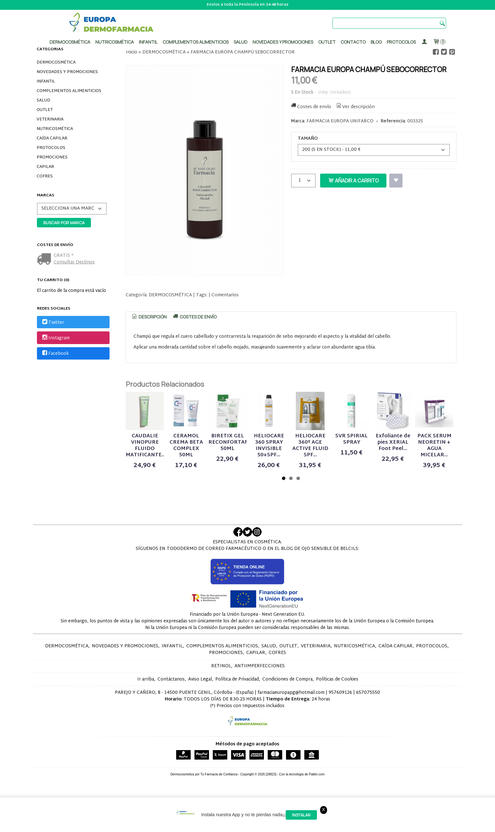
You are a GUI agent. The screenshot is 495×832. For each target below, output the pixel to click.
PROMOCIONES (52, 157)
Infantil (148, 42)
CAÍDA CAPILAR (52, 138)
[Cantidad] (303, 181)
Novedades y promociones (283, 42)
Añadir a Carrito (353, 180)
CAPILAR (45, 167)
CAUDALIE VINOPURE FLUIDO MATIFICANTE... (158, 467)
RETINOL (221, 688)
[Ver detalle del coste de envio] (45, 259)
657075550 (368, 714)
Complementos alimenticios (196, 42)
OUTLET (45, 110)
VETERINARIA (50, 119)
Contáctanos (171, 701)
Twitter (52, 323)
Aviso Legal (200, 701)
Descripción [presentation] (149, 317)
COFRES (45, 176)
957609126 (340, 714)
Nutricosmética (114, 42)
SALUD (43, 100)
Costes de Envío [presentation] (194, 317)
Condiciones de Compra (287, 701)
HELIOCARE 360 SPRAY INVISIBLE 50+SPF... (367, 467)
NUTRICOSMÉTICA (55, 129)
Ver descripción (355, 107)
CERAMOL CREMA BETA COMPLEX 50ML (228, 467)
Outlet (327, 42)
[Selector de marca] (72, 209)
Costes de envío (310, 107)
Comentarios (225, 295)
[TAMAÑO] (374, 150)
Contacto (353, 42)
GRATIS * (64, 255)
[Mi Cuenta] (424, 42)
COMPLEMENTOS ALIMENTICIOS (69, 91)
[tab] (149, 317)
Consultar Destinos (74, 262)
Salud (241, 42)
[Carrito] (439, 42)
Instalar (301, 815)
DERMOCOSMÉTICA (56, 62)
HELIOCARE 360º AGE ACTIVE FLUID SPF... (436, 467)
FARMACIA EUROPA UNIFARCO (340, 121)
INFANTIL (46, 81)
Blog (376, 42)
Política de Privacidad (237, 701)
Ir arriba (145, 701)
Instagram (55, 338)
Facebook (55, 354)
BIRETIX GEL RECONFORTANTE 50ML (297, 467)
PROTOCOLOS (401, 42)
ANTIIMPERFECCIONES (260, 688)
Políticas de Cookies (337, 701)
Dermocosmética (70, 42)
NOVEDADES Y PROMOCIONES (67, 72)
